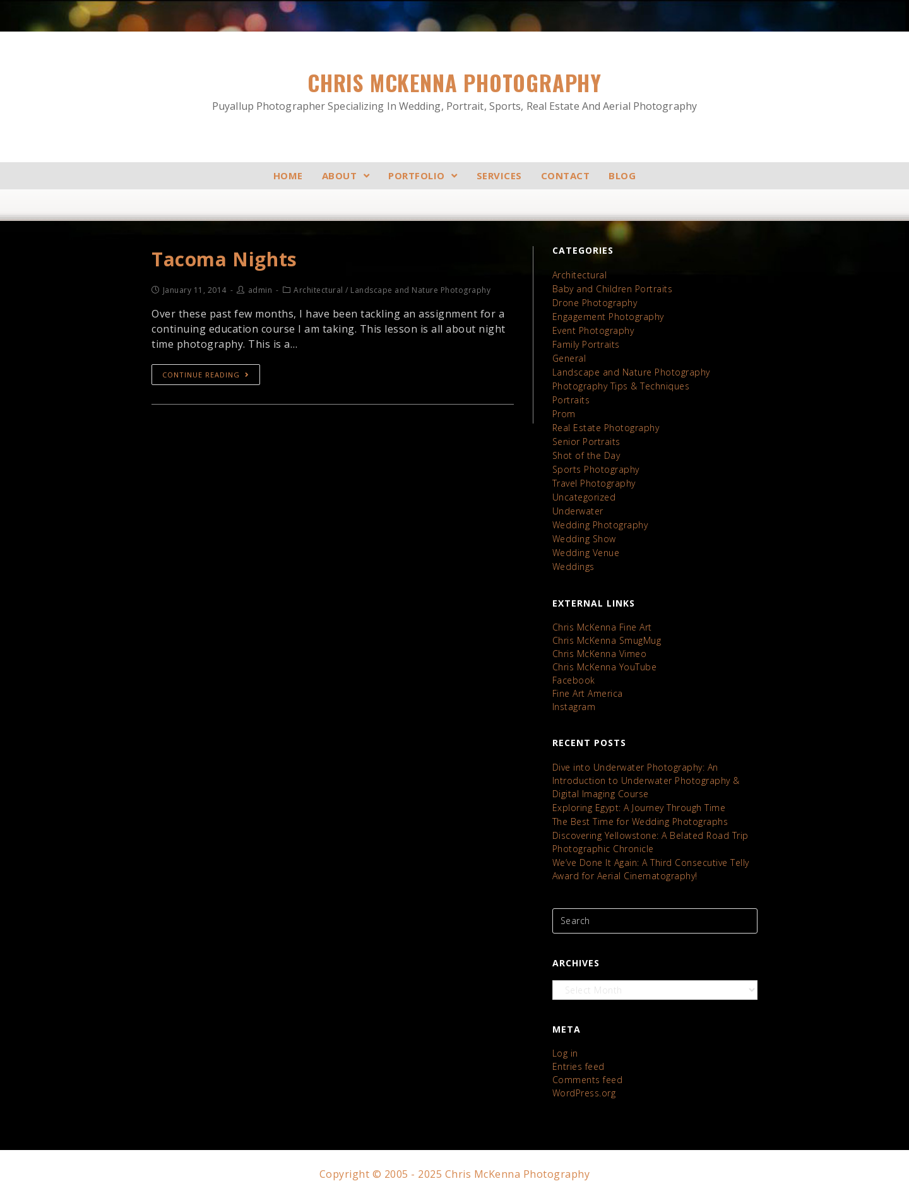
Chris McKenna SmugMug (607, 640)
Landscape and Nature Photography (631, 372)
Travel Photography (594, 483)
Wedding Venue (586, 553)
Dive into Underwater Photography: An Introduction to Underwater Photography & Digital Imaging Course (646, 780)
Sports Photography (595, 469)
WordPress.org (584, 1093)
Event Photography (593, 330)
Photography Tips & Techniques (621, 386)
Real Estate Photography (606, 428)
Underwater (577, 511)
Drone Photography (595, 303)
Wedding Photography (600, 525)
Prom (564, 414)
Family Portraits (586, 344)
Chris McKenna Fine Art (602, 627)
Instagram (574, 707)
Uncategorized (584, 497)
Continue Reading (205, 374)
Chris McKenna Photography (455, 90)
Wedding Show (584, 539)
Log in (565, 1053)
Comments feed (587, 1080)
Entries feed (578, 1066)
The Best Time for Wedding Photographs (640, 821)
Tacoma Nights (224, 259)
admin (260, 290)
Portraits (571, 400)
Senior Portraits (586, 442)
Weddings (573, 566)
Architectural (579, 275)
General (569, 358)
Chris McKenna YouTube (604, 667)
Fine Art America (587, 693)
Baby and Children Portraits (612, 289)
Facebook (573, 680)
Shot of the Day (586, 455)
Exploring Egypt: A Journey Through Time (639, 808)
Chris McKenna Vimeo (599, 654)
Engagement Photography (608, 317)
